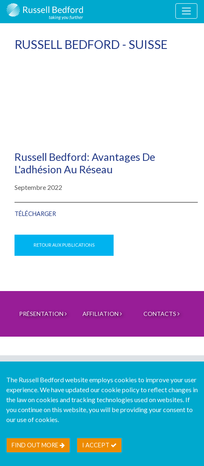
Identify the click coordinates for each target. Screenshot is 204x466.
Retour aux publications (64, 245)
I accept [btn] (99, 445)
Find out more (38, 445)
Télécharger (35, 213)
